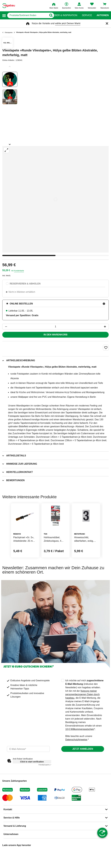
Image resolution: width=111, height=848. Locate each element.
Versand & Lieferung (14, 826)
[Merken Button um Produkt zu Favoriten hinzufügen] (106, 347)
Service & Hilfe (11, 817)
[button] (4, 15)
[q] (27, 15)
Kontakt (7, 809)
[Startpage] (8, 5)
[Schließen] (107, 23)
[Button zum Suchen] (50, 15)
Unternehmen (10, 834)
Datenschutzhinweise (76, 739)
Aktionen (103, 15)
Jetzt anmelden (82, 749)
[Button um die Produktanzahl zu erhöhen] (106, 326)
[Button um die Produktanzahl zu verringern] (4, 326)
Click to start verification (32, 762)
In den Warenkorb (55, 334)
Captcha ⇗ (45, 765)
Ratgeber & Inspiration (62, 15)
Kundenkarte (19, 271)
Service (87, 15)
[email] (28, 749)
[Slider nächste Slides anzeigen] (9, 143)
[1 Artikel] (55, 326)
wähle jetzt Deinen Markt (67, 23)
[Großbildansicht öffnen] (55, 199)
